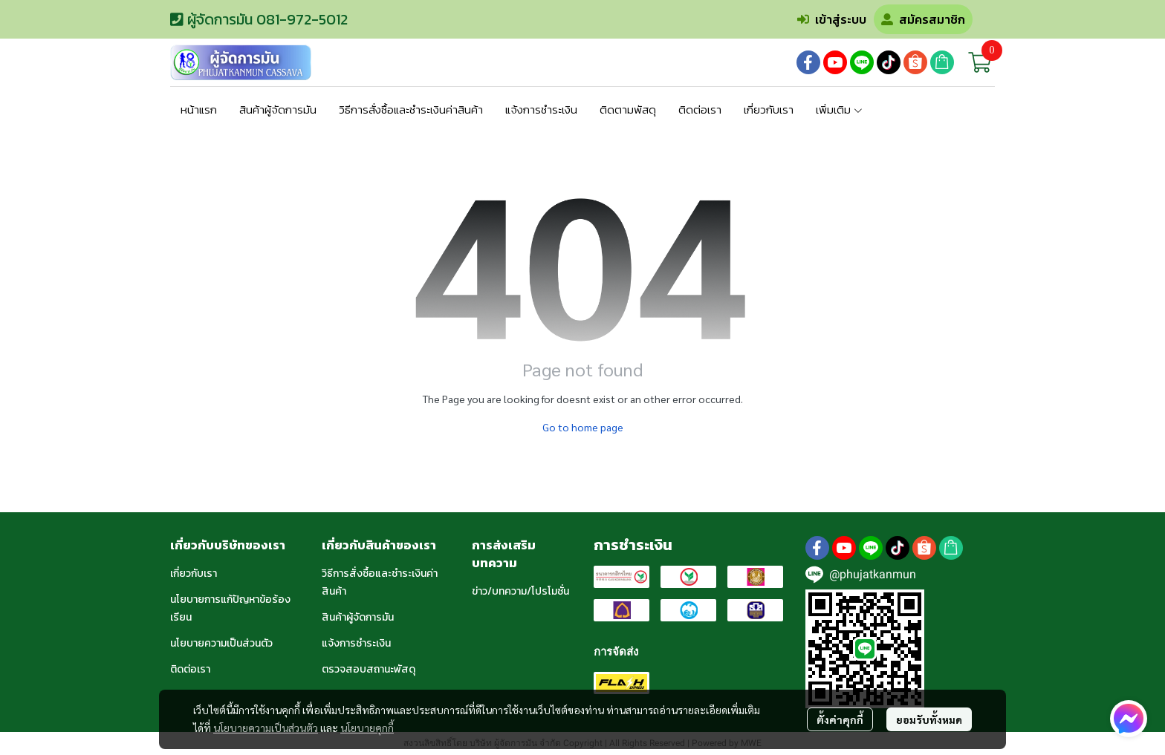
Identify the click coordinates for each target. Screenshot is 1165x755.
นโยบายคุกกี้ (367, 727)
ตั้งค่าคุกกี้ (840, 719)
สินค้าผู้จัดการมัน (358, 617)
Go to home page (582, 427)
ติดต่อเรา (190, 669)
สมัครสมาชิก (923, 19)
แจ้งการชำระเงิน (356, 643)
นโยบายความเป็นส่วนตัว (265, 727)
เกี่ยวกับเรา (193, 573)
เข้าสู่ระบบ (831, 19)
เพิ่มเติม (839, 109)
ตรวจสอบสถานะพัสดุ (368, 669)
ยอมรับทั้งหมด (929, 719)
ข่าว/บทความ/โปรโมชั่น (520, 591)
